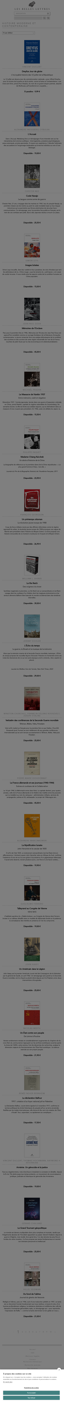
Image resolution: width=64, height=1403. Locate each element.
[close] (59, 1370)
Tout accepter (31, 1393)
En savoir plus (7, 1382)
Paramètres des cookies (31, 1388)
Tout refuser (31, 1398)
